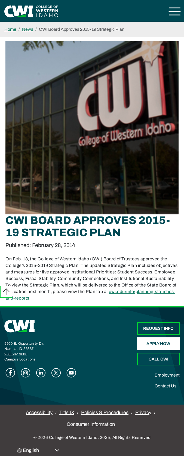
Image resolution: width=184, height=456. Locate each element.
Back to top (6, 292)
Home (10, 29)
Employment (167, 375)
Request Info (158, 328)
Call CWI (158, 359)
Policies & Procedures (104, 412)
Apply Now (158, 343)
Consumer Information (91, 424)
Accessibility (39, 412)
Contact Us (165, 386)
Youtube (71, 373)
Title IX (66, 412)
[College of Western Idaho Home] (31, 11)
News (27, 29)
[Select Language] (41, 450)
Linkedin (41, 373)
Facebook (10, 373)
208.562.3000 (15, 354)
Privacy (143, 412)
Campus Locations (20, 359)
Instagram (26, 373)
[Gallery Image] (92, 127)
